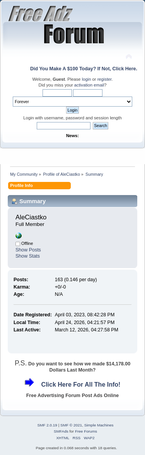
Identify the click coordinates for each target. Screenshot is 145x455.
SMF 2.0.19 (47, 425)
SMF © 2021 (71, 425)
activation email (89, 85)
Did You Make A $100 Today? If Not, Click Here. (83, 68)
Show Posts (28, 250)
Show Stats (27, 256)
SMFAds (61, 431)
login (86, 79)
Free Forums (86, 431)
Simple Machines (99, 425)
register (104, 79)
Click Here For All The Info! (81, 384)
